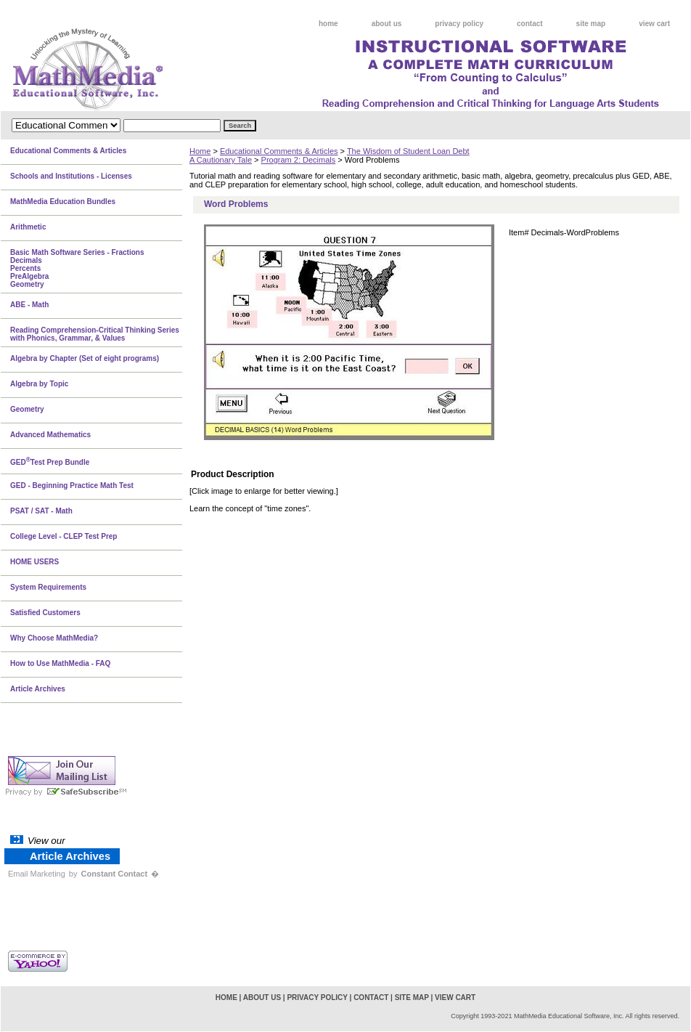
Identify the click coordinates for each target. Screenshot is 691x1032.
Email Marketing (36, 873)
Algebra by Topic (39, 384)
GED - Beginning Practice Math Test (72, 485)
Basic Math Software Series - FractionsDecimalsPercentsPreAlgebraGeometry (77, 268)
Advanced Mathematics (50, 435)
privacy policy (459, 24)
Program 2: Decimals (298, 159)
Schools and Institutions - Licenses (71, 176)
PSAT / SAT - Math (41, 511)
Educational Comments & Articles (279, 151)
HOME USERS (34, 562)
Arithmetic (28, 227)
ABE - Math (29, 305)
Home (199, 151)
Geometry (27, 409)
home (328, 24)
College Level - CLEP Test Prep (63, 536)
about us (387, 24)
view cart (654, 24)
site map (591, 24)
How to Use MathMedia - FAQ (60, 663)
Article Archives (37, 689)
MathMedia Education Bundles (62, 202)
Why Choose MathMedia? (54, 638)
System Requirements (48, 587)
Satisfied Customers (45, 613)
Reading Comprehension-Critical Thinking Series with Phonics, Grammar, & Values (94, 334)
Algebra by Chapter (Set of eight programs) (84, 358)
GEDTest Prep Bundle (49, 461)
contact (530, 24)
